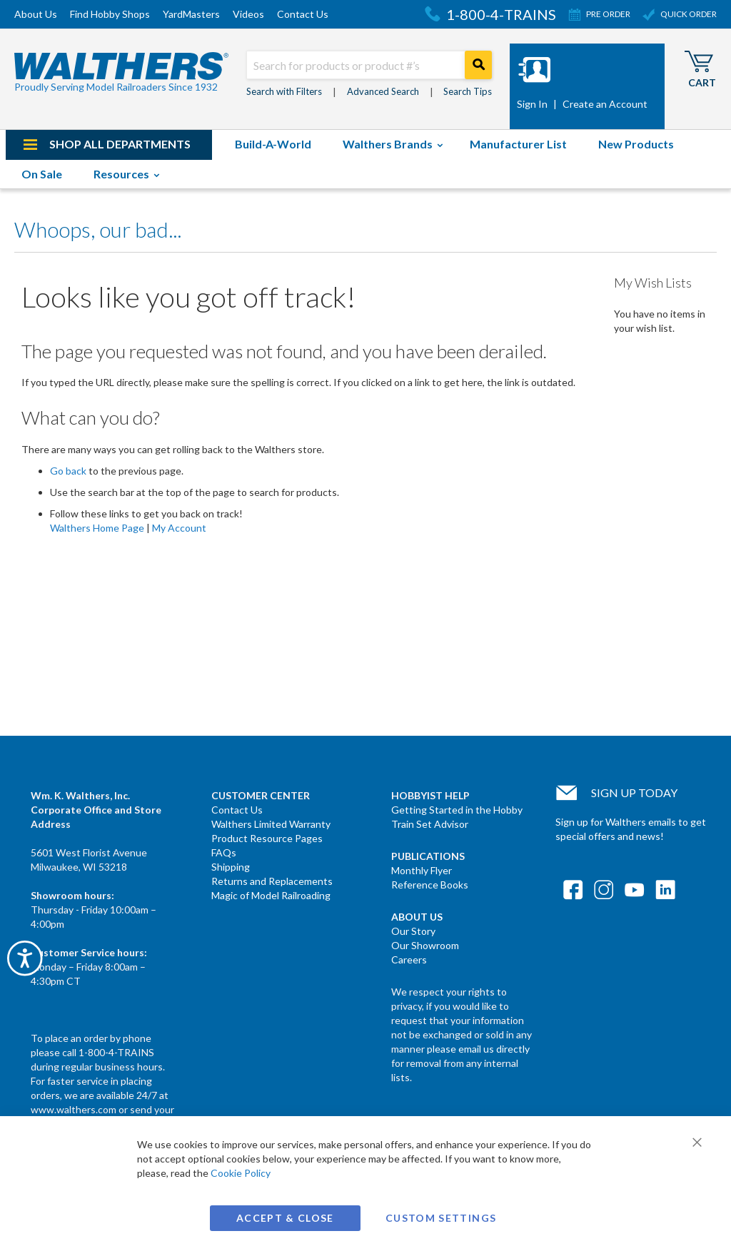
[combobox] (369, 65)
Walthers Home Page (97, 528)
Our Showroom (425, 945)
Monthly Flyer (421, 870)
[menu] (365, 159)
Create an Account (605, 104)
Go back (68, 471)
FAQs (223, 852)
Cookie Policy (241, 1173)
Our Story (413, 931)
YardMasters (191, 14)
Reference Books (429, 884)
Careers (409, 959)
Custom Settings (440, 1218)
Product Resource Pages (267, 838)
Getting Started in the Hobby (457, 810)
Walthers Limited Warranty (271, 824)
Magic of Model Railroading (271, 895)
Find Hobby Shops (110, 14)
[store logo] (121, 73)
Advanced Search (383, 91)
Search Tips (467, 91)
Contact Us (302, 14)
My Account (179, 528)
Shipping (230, 867)
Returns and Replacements (272, 881)
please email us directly (478, 1049)
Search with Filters (284, 91)
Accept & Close (285, 1218)
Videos (248, 14)
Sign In (532, 104)
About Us (35, 14)
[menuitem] (109, 145)
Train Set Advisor (429, 824)
